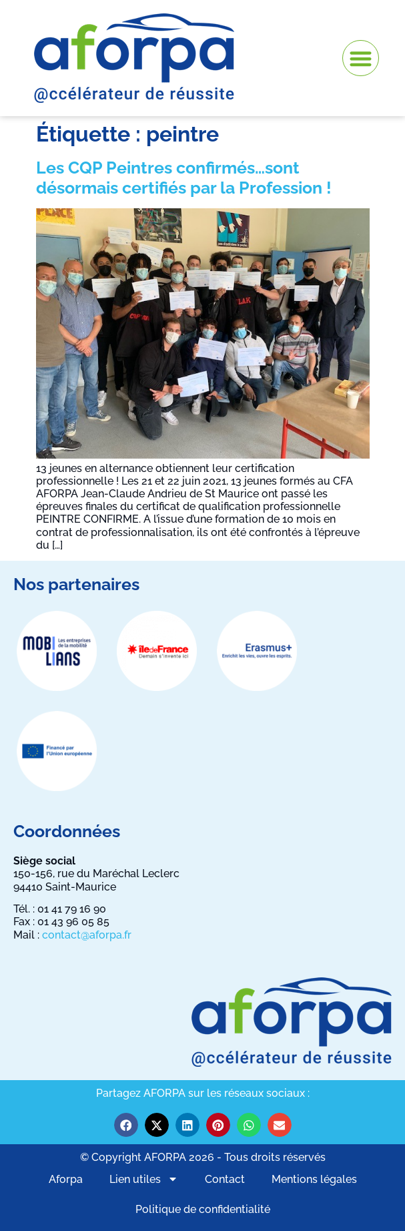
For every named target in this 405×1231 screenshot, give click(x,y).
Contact (225, 1179)
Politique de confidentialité (202, 1209)
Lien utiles (143, 1179)
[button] (360, 58)
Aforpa (66, 1179)
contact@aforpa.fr (86, 935)
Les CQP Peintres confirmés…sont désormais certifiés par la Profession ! (184, 178)
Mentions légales (314, 1179)
